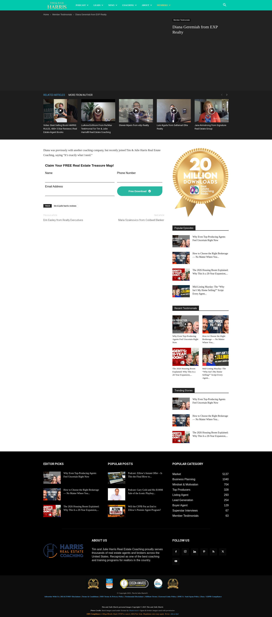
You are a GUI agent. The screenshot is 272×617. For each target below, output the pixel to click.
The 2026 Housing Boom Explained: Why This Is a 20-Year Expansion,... (183, 371)
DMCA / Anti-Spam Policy (188, 596)
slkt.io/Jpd (174, 614)
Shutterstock (133, 610)
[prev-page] (221, 95)
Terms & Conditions (90, 596)
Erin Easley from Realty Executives (63, 220)
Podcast (82, 5)
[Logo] (58, 5)
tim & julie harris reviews (65, 206)
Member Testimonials (62, 14)
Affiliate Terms (151, 596)
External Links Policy (167, 596)
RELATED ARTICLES (54, 95)
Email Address (54, 186)
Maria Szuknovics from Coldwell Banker (141, 220)
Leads (98, 5)
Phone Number (126, 172)
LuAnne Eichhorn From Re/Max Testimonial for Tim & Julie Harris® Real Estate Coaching (96, 128)
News (112, 5)
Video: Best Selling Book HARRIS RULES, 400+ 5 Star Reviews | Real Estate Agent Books (60, 128)
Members (164, 5)
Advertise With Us (51, 596)
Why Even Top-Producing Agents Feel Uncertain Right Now (185, 339)
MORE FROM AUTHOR (81, 95)
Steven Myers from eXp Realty (134, 125)
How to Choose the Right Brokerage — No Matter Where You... (213, 339)
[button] (224, 5)
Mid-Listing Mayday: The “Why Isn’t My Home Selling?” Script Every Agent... (208, 290)
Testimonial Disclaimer (134, 596)
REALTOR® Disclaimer (71, 596)
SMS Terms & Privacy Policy (112, 596)
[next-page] (227, 95)
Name (49, 172)
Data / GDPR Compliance (211, 596)
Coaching (129, 5)
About (147, 5)
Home (46, 14)
